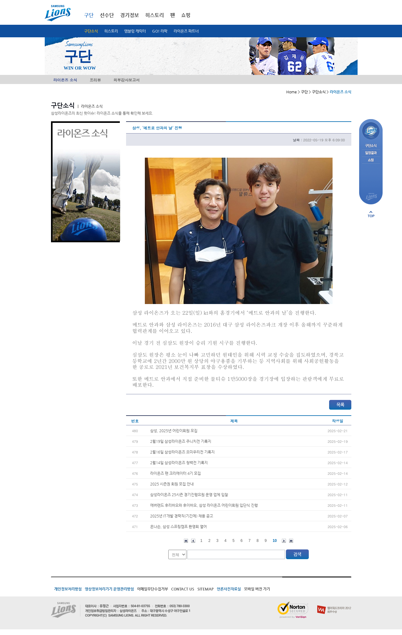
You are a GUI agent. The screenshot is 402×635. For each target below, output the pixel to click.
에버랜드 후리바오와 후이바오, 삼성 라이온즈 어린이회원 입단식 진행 (204, 505)
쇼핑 (186, 15)
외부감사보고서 (127, 79)
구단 (89, 15)
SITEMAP (205, 589)
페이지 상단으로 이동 (371, 214)
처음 (186, 540)
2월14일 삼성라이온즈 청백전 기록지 (179, 462)
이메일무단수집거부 (152, 589)
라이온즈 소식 (65, 79)
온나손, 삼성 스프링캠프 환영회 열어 (178, 526)
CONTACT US (182, 589)
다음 (284, 540)
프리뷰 (95, 79)
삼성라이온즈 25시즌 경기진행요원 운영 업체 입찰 (189, 494)
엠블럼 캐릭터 (135, 31)
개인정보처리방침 (68, 589)
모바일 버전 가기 (257, 589)
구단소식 (91, 31)
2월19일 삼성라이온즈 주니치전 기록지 (180, 441)
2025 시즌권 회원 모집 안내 (172, 484)
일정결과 (371, 153)
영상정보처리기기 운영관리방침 (109, 589)
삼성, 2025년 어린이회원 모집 (173, 430)
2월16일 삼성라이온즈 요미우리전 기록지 (182, 452)
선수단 (107, 15)
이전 (193, 540)
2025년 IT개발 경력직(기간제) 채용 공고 (181, 516)
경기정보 (129, 15)
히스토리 (111, 31)
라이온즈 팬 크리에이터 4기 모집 (175, 473)
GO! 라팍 (159, 31)
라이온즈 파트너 (186, 31)
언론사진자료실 (229, 589)
